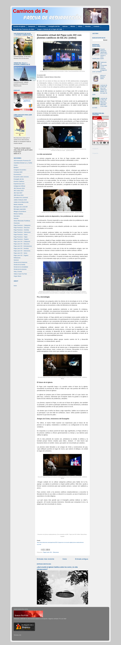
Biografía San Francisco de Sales (23, 29)
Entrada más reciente (45, 559)
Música (72, 26)
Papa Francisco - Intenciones (22, 232)
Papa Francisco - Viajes (20, 237)
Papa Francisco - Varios (21, 234)
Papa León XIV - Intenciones (22, 250)
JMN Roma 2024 (18, 195)
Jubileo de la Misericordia (21, 202)
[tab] (97, 117)
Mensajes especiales (20, 209)
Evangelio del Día (54, 26)
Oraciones (17, 223)
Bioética (16, 167)
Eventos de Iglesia (19, 26)
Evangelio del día (19, 179)
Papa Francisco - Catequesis (22, 225)
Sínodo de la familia (19, 264)
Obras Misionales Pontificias (22, 220)
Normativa (17, 216)
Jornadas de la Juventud (21, 197)
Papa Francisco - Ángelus (21, 239)
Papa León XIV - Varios (20, 253)
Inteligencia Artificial (19, 186)
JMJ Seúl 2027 (18, 193)
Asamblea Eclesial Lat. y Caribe (23, 163)
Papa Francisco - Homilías (21, 230)
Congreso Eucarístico (20, 170)
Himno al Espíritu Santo (102, 77)
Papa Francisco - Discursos (22, 227)
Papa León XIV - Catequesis (22, 241)
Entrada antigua (81, 559)
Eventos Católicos (19, 181)
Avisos (16, 165)
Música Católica (18, 213)
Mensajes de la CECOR (21, 207)
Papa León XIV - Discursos (51, 552)
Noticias (65, 26)
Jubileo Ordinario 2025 (20, 200)
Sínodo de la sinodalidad (21, 267)
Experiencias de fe (19, 183)
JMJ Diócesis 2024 (19, 188)
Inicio (65, 559)
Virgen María (17, 276)
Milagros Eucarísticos (20, 211)
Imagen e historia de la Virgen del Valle (49, 29)
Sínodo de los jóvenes (20, 269)
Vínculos (88, 26)
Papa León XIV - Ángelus (21, 255)
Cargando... (95, 148)
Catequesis (31, 26)
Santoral (16, 260)
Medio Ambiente (18, 204)
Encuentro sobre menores (21, 176)
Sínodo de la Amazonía (20, 262)
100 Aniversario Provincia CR (22, 160)
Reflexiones (42, 26)
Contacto (96, 26)
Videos (80, 26)
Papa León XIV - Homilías (21, 248)
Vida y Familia (18, 271)
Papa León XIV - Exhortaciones (23, 246)
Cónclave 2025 (18, 172)
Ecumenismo (17, 174)
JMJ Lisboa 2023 (19, 190)
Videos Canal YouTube (20, 274)
